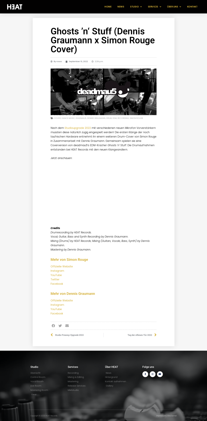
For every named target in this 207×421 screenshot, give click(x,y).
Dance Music (68, 118)
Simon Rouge (136, 118)
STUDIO (136, 6)
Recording (123, 118)
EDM (115, 118)
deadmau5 (81, 118)
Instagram (57, 271)
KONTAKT (192, 7)
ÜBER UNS (174, 6)
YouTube (56, 275)
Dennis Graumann (96, 118)
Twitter (55, 279)
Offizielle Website (62, 266)
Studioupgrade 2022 (78, 128)
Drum (109, 118)
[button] (53, 325)
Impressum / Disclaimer (166, 416)
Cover (57, 118)
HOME (107, 7)
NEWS (120, 7)
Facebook (57, 284)
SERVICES (154, 6)
